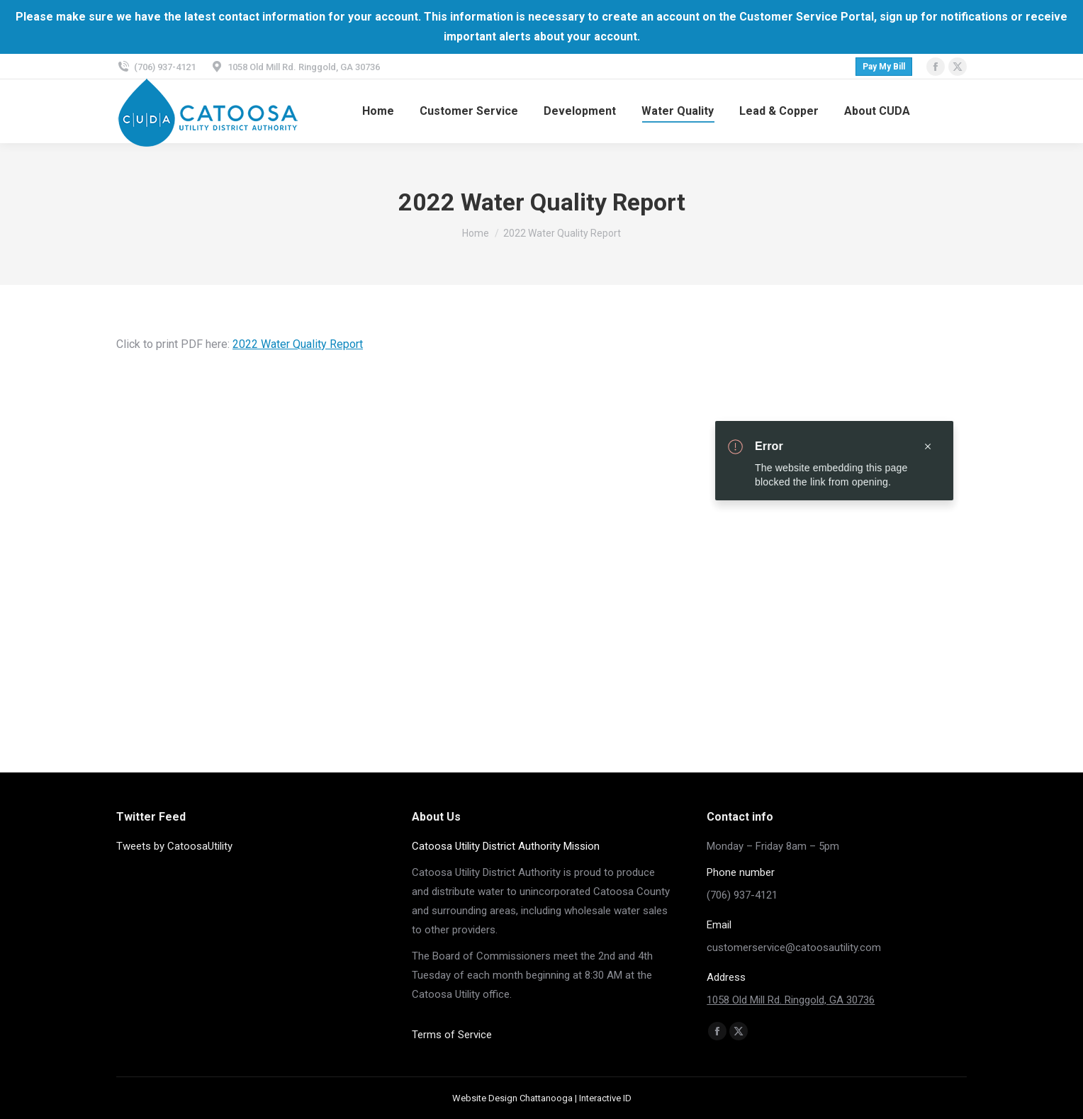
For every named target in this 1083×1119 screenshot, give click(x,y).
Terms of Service (452, 1034)
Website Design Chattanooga (512, 1098)
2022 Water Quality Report (297, 344)
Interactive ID (605, 1098)
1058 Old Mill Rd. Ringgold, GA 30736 (791, 1000)
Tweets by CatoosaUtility (174, 846)
